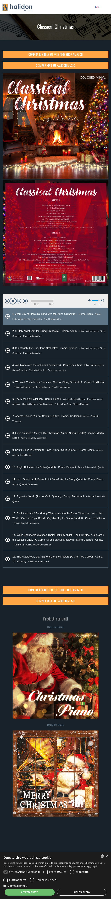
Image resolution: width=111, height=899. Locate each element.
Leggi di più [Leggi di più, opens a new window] (91, 866)
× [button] (107, 856)
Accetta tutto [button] (29, 892)
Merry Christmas (55, 725)
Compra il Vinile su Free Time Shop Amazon (55, 54)
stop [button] (25, 301)
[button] (55, 885)
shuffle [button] (100, 304)
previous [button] (7, 301)
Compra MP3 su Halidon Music (55, 65)
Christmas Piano (55, 627)
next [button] (18, 301)
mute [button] (89, 300)
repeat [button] (94, 304)
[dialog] (55, 875)
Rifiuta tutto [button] (82, 892)
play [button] (12, 301)
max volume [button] (102, 300)
